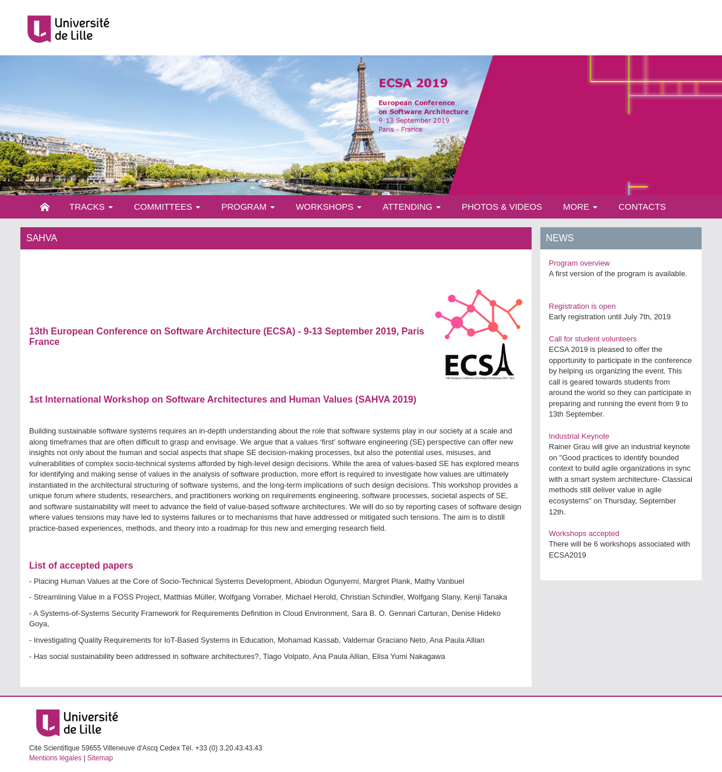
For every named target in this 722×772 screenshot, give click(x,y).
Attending (412, 206)
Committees (167, 206)
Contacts (642, 206)
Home (45, 206)
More (580, 206)
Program (248, 206)
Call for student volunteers (593, 338)
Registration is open (582, 306)
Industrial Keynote (579, 436)
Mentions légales (55, 758)
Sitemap (100, 758)
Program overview (579, 263)
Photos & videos (502, 206)
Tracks (91, 206)
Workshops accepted (584, 533)
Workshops (329, 206)
